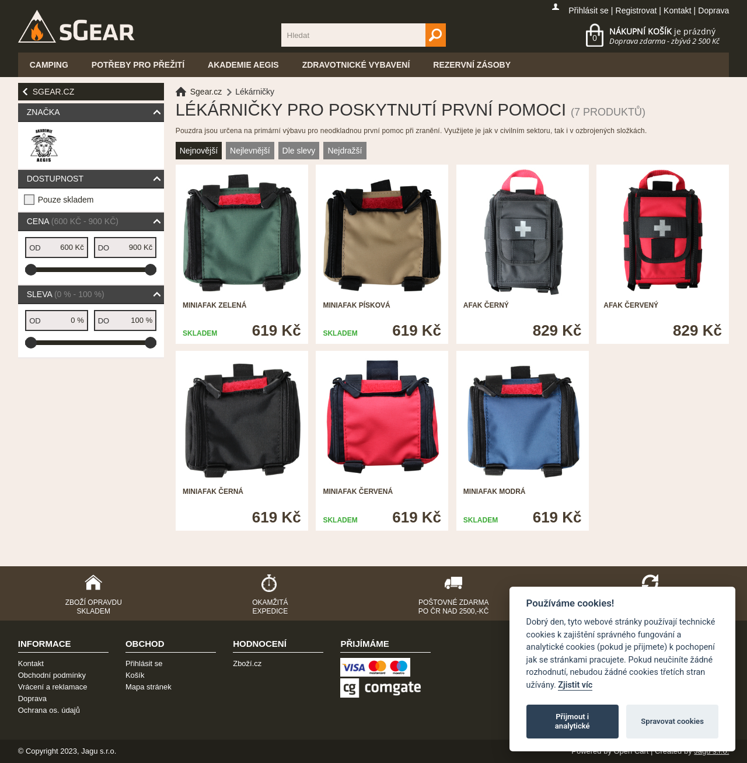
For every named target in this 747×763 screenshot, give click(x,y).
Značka (43, 112)
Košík (135, 675)
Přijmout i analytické (572, 721)
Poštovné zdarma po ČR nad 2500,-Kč (453, 606)
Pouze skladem (66, 199)
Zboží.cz (247, 663)
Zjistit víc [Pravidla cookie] (575, 685)
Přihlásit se (588, 10)
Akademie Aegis (243, 64)
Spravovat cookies (672, 721)
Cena (72, 221)
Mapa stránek (148, 686)
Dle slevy (299, 150)
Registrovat (636, 10)
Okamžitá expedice (270, 606)
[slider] (31, 270)
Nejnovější (199, 150)
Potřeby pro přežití (138, 64)
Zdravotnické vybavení (356, 64)
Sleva (65, 294)
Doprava (713, 10)
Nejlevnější (250, 150)
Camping (49, 64)
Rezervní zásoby (472, 64)
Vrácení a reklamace (53, 686)
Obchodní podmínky (52, 675)
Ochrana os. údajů (49, 710)
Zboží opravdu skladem (93, 606)
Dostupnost (55, 178)
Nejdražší (344, 150)
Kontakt (677, 10)
